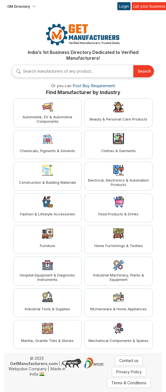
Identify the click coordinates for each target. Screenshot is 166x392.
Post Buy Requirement (94, 85)
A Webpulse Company (36, 366)
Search (144, 71)
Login (124, 6)
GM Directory (18, 6)
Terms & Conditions (128, 382)
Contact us (129, 360)
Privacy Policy (129, 371)
